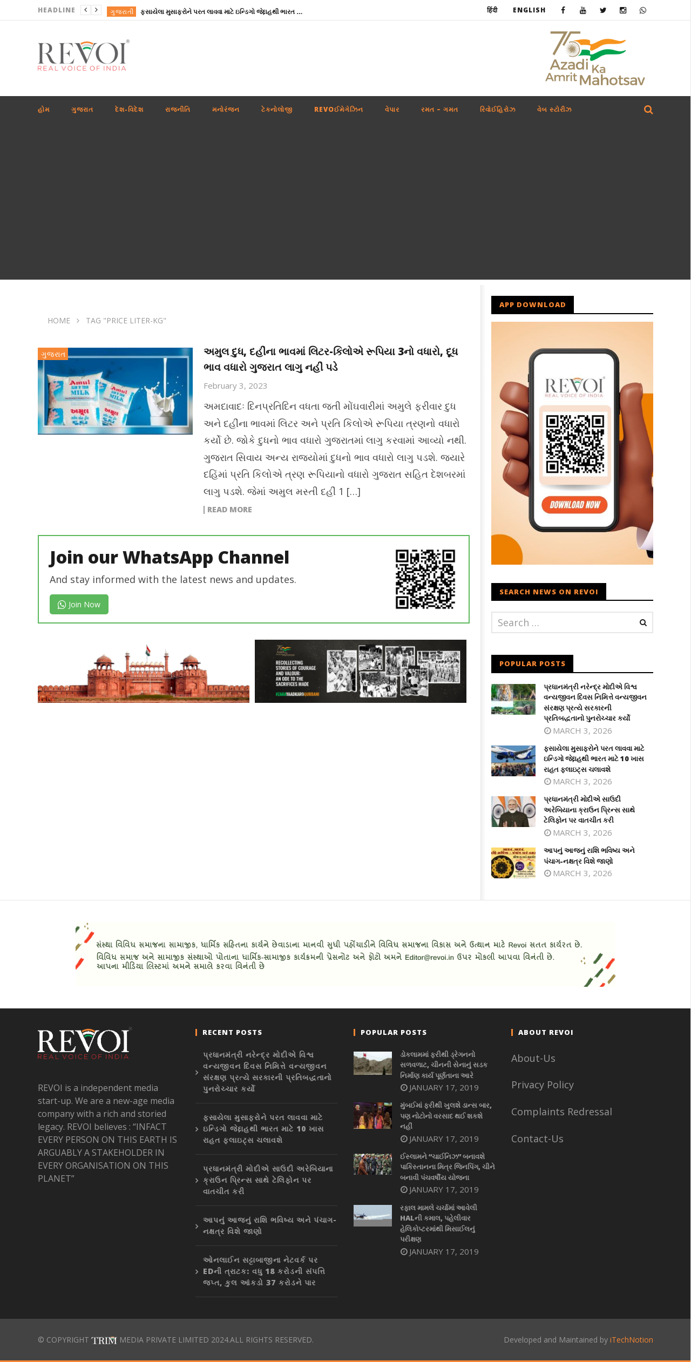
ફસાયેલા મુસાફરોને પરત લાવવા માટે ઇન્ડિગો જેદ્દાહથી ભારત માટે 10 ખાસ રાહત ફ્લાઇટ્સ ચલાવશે (221, 11)
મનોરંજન (226, 109)
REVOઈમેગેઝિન (338, 109)
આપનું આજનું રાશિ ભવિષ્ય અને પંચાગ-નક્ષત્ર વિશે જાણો (589, 855)
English (529, 10)
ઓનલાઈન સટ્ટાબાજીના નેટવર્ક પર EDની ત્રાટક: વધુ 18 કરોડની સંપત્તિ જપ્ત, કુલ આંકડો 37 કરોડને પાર (264, 1271)
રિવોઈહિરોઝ (498, 109)
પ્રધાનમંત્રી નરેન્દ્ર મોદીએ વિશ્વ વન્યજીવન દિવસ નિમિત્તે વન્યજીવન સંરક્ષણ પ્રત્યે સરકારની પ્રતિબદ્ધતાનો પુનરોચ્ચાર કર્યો (595, 702)
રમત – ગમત (439, 109)
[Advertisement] (345, 204)
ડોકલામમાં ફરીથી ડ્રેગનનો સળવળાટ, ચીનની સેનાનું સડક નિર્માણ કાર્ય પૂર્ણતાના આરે (443, 1064)
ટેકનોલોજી (277, 109)
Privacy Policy (542, 1084)
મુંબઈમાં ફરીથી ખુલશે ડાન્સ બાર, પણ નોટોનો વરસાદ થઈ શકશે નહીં (446, 1115)
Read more (229, 510)
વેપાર (392, 109)
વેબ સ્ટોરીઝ (554, 109)
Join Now (79, 604)
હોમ (44, 109)
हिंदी (492, 10)
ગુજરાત (82, 109)
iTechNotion (631, 1339)
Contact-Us (538, 1138)
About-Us (534, 1058)
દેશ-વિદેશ (129, 109)
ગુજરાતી (122, 11)
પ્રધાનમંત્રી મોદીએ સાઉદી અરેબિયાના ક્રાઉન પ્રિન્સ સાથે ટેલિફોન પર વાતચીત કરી (589, 809)
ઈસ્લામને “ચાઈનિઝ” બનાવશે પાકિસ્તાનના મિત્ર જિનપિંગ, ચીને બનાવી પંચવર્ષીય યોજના (447, 1166)
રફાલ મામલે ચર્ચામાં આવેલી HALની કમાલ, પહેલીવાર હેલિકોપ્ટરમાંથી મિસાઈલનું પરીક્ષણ (438, 1223)
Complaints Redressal (561, 1111)
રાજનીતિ (178, 109)
